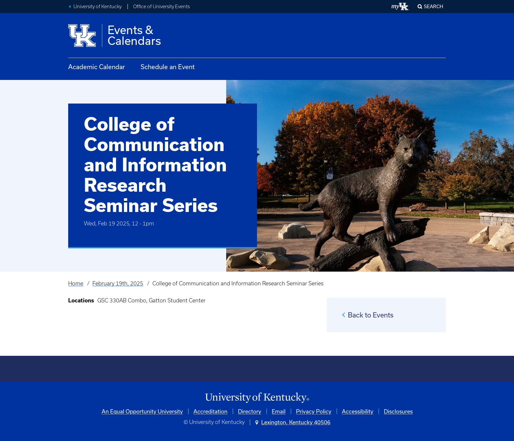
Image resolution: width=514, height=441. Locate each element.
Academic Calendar (96, 66)
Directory (249, 411)
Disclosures (398, 411)
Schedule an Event (168, 66)
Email (279, 411)
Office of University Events (161, 6)
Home (75, 283)
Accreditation (210, 411)
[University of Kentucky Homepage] (257, 398)
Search (433, 6)
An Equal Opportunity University (142, 411)
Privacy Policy (313, 411)
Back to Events (370, 315)
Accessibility (357, 411)
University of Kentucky (97, 6)
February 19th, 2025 (117, 283)
